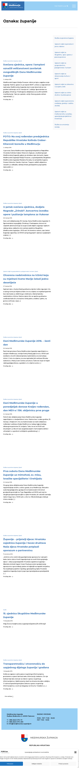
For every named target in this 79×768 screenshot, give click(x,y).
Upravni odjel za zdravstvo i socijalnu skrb (64, 85)
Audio (5, 609)
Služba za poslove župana (10, 61)
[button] (75, 752)
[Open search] (67, 6)
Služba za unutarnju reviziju (62, 126)
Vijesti (20, 61)
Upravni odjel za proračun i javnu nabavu (64, 45)
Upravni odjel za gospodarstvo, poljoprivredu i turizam (18, 271)
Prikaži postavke (63, 763)
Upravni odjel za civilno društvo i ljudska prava (63, 94)
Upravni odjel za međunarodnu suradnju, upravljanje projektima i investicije (63, 115)
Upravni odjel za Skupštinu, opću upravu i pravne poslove (63, 54)
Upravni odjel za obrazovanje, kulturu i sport (62, 76)
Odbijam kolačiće (37, 763)
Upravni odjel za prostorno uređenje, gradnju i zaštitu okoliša (64, 103)
